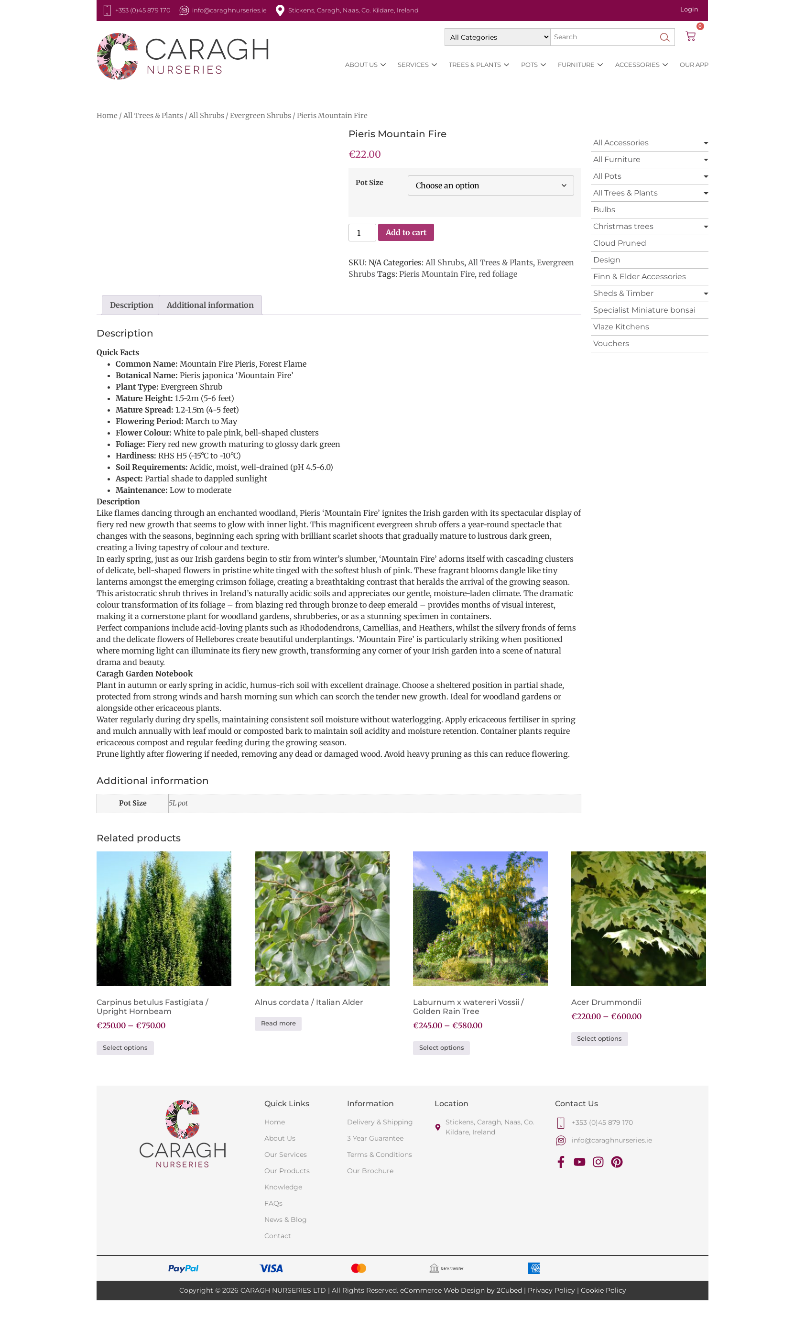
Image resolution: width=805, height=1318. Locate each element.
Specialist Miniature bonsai (644, 310)
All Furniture (617, 159)
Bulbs (604, 209)
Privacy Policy (551, 1290)
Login (689, 9)
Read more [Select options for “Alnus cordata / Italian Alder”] (278, 1023)
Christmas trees (623, 226)
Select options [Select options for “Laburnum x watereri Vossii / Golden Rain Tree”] (441, 1047)
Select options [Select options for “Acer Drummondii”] (599, 1038)
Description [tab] (131, 305)
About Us (366, 65)
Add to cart (406, 232)
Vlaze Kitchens (621, 326)
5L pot (178, 803)
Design (606, 259)
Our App (694, 64)
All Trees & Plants (153, 115)
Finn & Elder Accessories (639, 276)
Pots (534, 65)
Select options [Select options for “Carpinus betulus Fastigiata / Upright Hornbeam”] (125, 1047)
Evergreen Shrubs (260, 115)
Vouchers (611, 343)
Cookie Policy (603, 1290)
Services (417, 65)
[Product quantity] (362, 232)
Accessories (641, 65)
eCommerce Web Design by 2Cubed (461, 1290)
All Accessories (621, 142)
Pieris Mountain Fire (437, 274)
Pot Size (369, 182)
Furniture (580, 65)
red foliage (498, 274)
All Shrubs (206, 115)
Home (107, 115)
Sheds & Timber (623, 293)
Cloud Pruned (619, 243)
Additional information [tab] (210, 305)
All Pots (607, 176)
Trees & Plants (479, 65)
